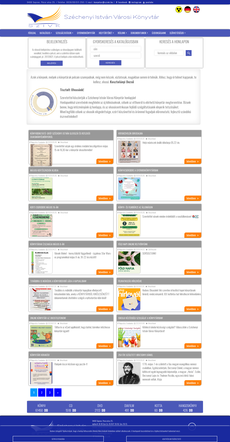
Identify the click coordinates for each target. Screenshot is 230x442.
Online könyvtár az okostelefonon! (48, 318)
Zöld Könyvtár (35, 40)
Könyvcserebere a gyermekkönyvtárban (138, 170)
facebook (121, 2)
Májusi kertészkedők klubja (44, 170)
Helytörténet (105, 33)
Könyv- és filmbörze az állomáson (135, 207)
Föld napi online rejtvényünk (133, 244)
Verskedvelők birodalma (130, 133)
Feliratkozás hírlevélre (130, 281)
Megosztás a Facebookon (37, 142)
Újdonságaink (159, 33)
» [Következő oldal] (58, 392)
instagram (135, 2)
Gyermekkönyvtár (86, 33)
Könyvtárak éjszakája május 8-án (47, 244)
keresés (189, 53)
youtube (148, 2)
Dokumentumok (138, 33)
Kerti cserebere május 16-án (44, 207)
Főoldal (32, 33)
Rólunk (121, 33)
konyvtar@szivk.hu (103, 2)
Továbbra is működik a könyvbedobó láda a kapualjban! (58, 281)
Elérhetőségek (177, 33)
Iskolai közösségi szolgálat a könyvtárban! (140, 318)
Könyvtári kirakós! (40, 355)
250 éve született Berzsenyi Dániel (135, 355)
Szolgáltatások (63, 33)
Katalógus (45, 33)
